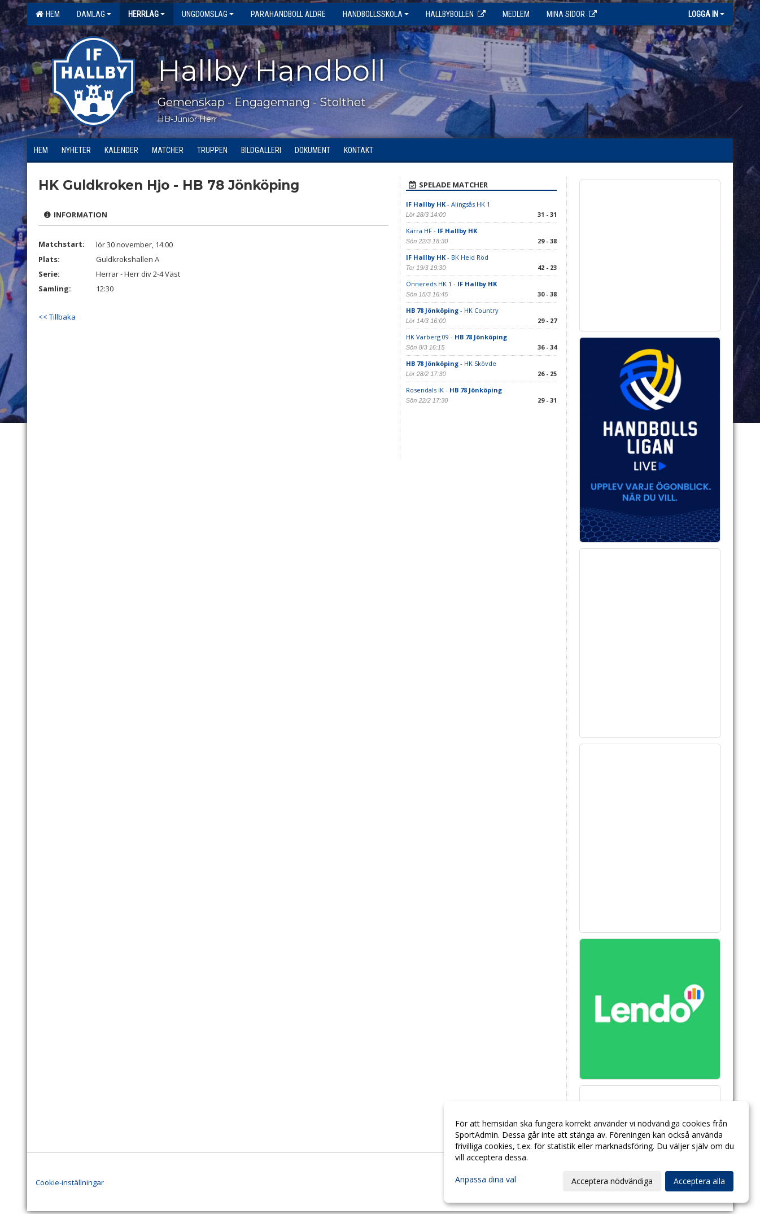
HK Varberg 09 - (456, 337)
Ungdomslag (208, 14)
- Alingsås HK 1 (448, 204)
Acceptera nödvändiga (612, 1181)
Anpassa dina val (485, 1179)
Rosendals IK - (454, 390)
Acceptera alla (699, 1181)
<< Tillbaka (57, 317)
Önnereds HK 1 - (451, 284)
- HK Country (452, 310)
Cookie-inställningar (70, 1182)
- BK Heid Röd (447, 257)
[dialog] (596, 1152)
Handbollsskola (376, 14)
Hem (48, 14)
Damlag (94, 14)
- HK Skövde (451, 363)
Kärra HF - (441, 230)
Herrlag (146, 14)
